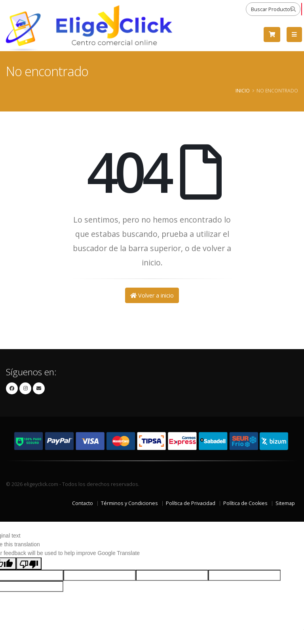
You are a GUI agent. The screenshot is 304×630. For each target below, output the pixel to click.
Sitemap (285, 503)
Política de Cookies (245, 503)
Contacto (82, 503)
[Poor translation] (29, 563)
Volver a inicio (152, 295)
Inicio (243, 90)
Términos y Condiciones (129, 503)
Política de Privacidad (190, 503)
